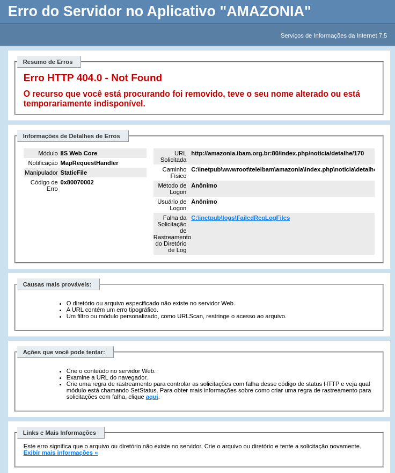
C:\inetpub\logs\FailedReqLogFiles (240, 217)
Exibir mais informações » (61, 452)
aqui (152, 396)
